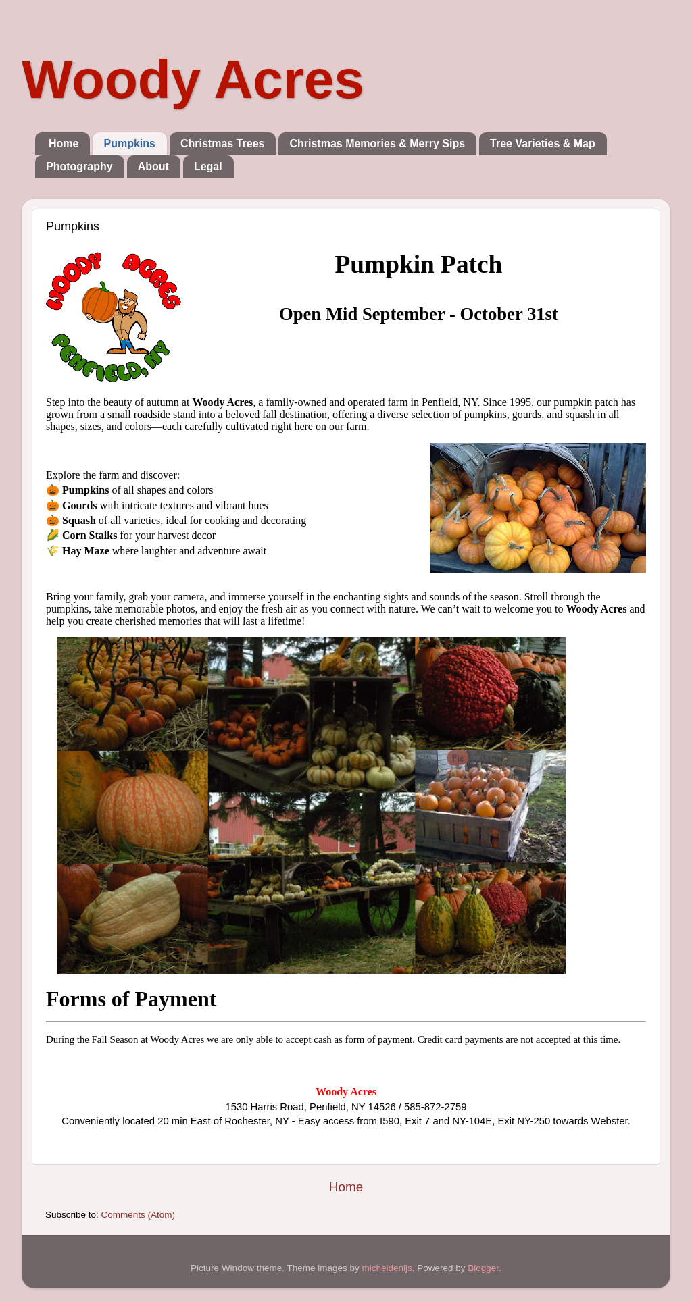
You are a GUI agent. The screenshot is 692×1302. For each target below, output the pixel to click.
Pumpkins (129, 143)
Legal (208, 166)
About (153, 166)
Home (63, 143)
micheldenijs (387, 1268)
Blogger (483, 1268)
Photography (79, 166)
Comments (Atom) (138, 1214)
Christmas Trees (222, 143)
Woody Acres (193, 79)
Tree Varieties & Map (542, 143)
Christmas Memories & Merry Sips (377, 143)
